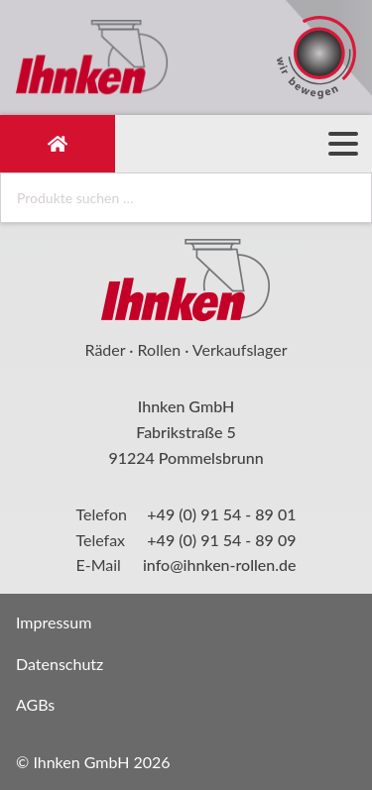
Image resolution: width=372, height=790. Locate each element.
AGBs (35, 704)
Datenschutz (59, 663)
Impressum (53, 622)
